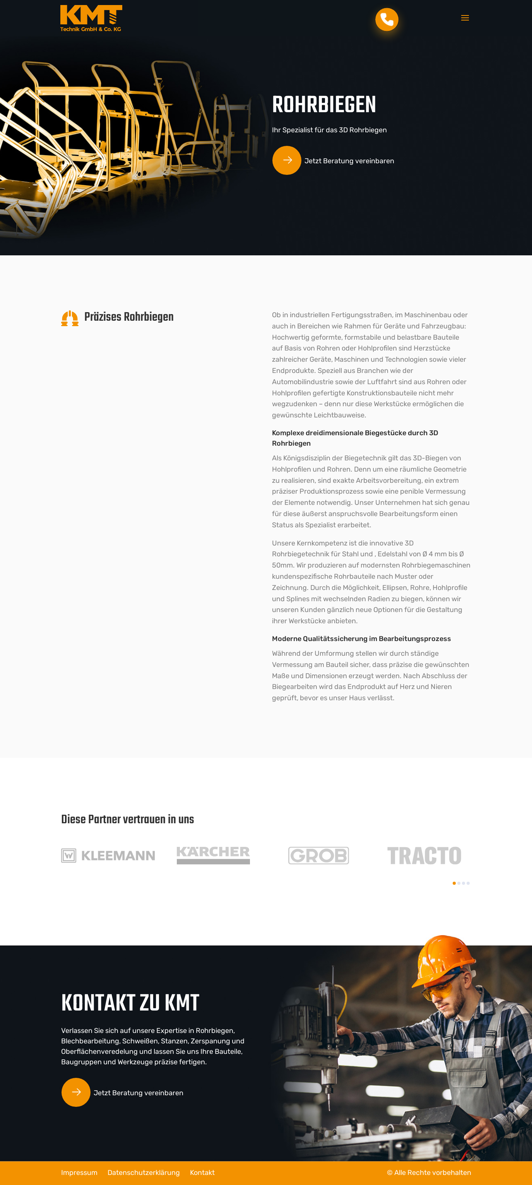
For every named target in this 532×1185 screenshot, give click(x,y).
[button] (454, 883)
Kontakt (202, 1172)
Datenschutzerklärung (144, 1172)
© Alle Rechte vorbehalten (429, 1172)
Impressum (79, 1172)
